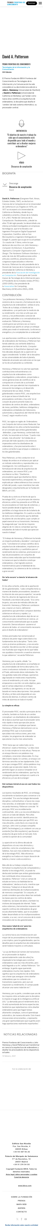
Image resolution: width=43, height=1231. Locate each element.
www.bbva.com (25, 1186)
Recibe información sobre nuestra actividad (21, 1225)
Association (9, 286)
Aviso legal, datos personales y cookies (21, 1174)
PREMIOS (16, 3)
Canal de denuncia (21, 1177)
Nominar (31, 3)
